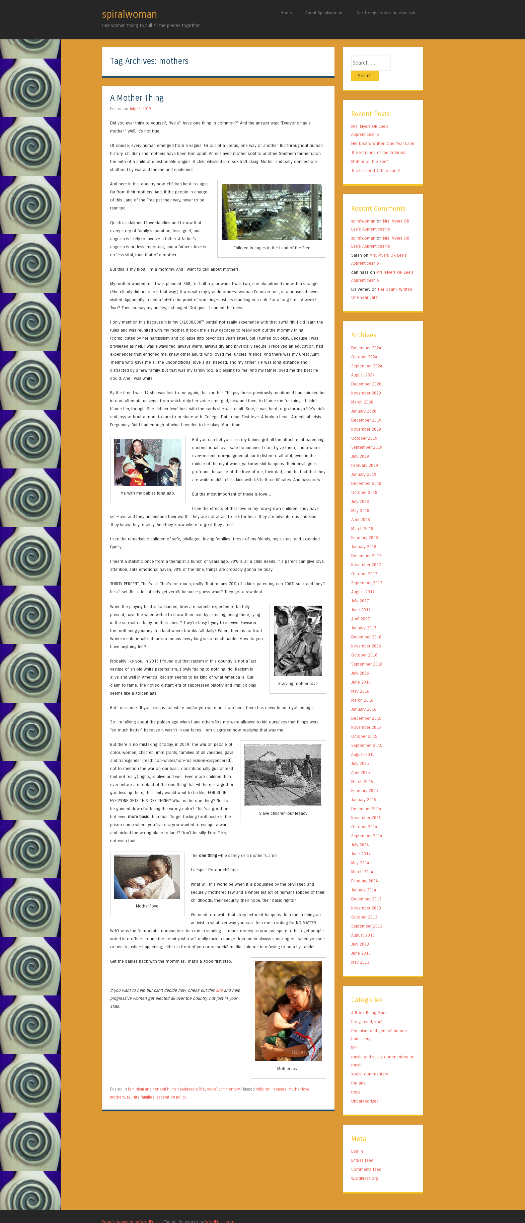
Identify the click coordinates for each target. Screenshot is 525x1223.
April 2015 (360, 761)
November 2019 (366, 418)
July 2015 (360, 752)
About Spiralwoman (323, 12)
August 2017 (363, 581)
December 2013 (366, 888)
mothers (117, 1097)
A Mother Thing (137, 98)
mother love (298, 1089)
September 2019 (366, 436)
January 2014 (363, 879)
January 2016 (363, 698)
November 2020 (366, 382)
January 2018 (363, 535)
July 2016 (360, 662)
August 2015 (363, 743)
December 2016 (366, 626)
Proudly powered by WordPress (131, 1211)
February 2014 (364, 870)
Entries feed (362, 1149)
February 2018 (364, 526)
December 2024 (366, 337)
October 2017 (364, 562)
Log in (357, 1140)
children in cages (271, 1089)
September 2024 (366, 355)
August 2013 (363, 924)
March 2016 (362, 689)
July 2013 (360, 933)
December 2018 (366, 472)
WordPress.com (219, 1211)
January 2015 (363, 788)
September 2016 (366, 653)
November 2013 (366, 897)
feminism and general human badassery (162, 1089)
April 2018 (360, 508)
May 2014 (360, 852)
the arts (358, 1072)
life (202, 1089)
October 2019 (364, 427)
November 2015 (366, 716)
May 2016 (360, 680)
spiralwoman (129, 14)
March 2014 (362, 861)
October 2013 (364, 906)
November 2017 (366, 553)
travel (356, 1081)
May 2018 (360, 499)
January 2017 (363, 617)
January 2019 (363, 463)
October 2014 (364, 815)
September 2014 (366, 824)
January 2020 (363, 400)
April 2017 (360, 608)
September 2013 (366, 915)
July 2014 (360, 834)
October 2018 (364, 481)
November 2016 (366, 635)
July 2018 (360, 490)
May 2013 (360, 951)
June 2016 (361, 671)
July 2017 (360, 590)
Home (286, 12)
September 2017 (366, 572)
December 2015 (366, 707)
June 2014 (361, 843)
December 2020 (366, 373)
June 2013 (361, 942)
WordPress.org (364, 1167)
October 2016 (364, 644)
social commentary (223, 1089)
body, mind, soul (366, 1011)
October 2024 (364, 346)
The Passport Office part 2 (375, 159)
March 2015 (362, 770)
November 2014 (366, 806)
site (219, 990)
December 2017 (366, 544)
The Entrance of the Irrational (378, 141)
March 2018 (362, 517)
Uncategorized (365, 1090)
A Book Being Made (369, 1001)
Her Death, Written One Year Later (383, 132)
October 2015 (364, 725)
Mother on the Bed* (369, 150)
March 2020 (362, 391)
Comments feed (366, 1158)
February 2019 (364, 454)
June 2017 (361, 599)
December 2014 (366, 797)
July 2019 (360, 445)
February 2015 (364, 779)
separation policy (171, 1097)
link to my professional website (387, 12)
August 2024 (363, 364)
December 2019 (366, 409)
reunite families (140, 1097)
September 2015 (366, 734)
